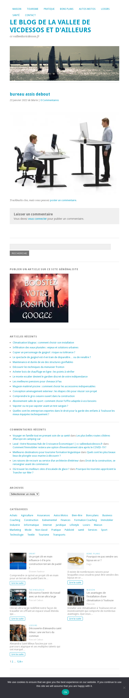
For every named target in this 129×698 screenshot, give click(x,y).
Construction (31, 520)
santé (81, 529)
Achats (13, 515)
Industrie (15, 524)
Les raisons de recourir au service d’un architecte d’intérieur (46, 460)
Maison (17, 9)
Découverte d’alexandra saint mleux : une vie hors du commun (45, 632)
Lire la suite (17, 583)
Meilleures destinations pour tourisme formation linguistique (46, 452)
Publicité (69, 529)
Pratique (49, 9)
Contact (30, 15)
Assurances (43, 515)
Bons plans (66, 9)
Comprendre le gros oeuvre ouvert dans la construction (44, 396)
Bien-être (77, 515)
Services (92, 529)
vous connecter (37, 218)
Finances (65, 520)
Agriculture (27, 515)
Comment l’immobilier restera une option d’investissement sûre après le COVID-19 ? (59, 447)
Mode (28, 529)
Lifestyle (74, 524)
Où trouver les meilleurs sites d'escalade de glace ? (41, 469)
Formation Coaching (85, 520)
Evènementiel (49, 520)
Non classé (41, 529)
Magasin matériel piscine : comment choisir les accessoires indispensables (54, 386)
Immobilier (107, 520)
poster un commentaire (63, 200)
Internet (47, 524)
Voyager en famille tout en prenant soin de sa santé (41, 435)
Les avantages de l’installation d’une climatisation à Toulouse (100, 596)
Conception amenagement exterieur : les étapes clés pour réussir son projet (55, 391)
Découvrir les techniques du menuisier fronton (38, 367)
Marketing (15, 529)
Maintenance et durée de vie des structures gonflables (43, 362)
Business (107, 515)
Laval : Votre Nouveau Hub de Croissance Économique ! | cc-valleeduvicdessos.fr (58, 443)
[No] (124, 688)
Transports (59, 534)
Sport (104, 529)
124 (19, 661)
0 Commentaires (49, 100)
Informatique (31, 524)
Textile (31, 534)
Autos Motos (87, 9)
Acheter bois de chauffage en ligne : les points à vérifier (43, 371)
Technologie (16, 534)
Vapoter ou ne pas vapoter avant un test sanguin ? (40, 405)
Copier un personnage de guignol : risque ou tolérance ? (44, 352)
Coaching (15, 520)
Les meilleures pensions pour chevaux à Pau (37, 381)
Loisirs (105, 9)
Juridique (61, 524)
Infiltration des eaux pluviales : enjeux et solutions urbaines (45, 347)
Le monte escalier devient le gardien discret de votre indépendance (50, 376)
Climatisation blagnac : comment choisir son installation (43, 342)
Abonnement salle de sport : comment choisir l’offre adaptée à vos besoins (54, 401)
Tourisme (32, 9)
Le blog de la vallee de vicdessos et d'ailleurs (50, 26)
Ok (65, 692)
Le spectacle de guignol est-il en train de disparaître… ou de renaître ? (52, 357)
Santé (16, 15)
